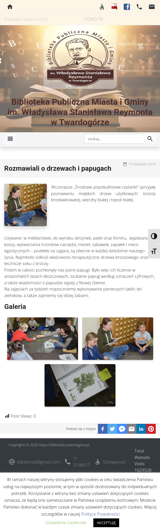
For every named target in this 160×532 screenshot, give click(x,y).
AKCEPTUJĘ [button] (106, 522)
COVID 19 (93, 19)
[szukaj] (114, 139)
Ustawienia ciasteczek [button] (66, 522)
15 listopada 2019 (142, 164)
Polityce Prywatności (100, 514)
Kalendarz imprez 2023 (26, 19)
